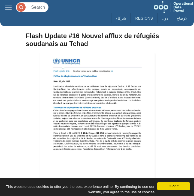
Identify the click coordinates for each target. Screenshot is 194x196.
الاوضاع (183, 18)
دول (165, 18)
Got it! (173, 186)
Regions (144, 18)
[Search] (32, 7)
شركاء (121, 18)
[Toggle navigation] (8, 7)
